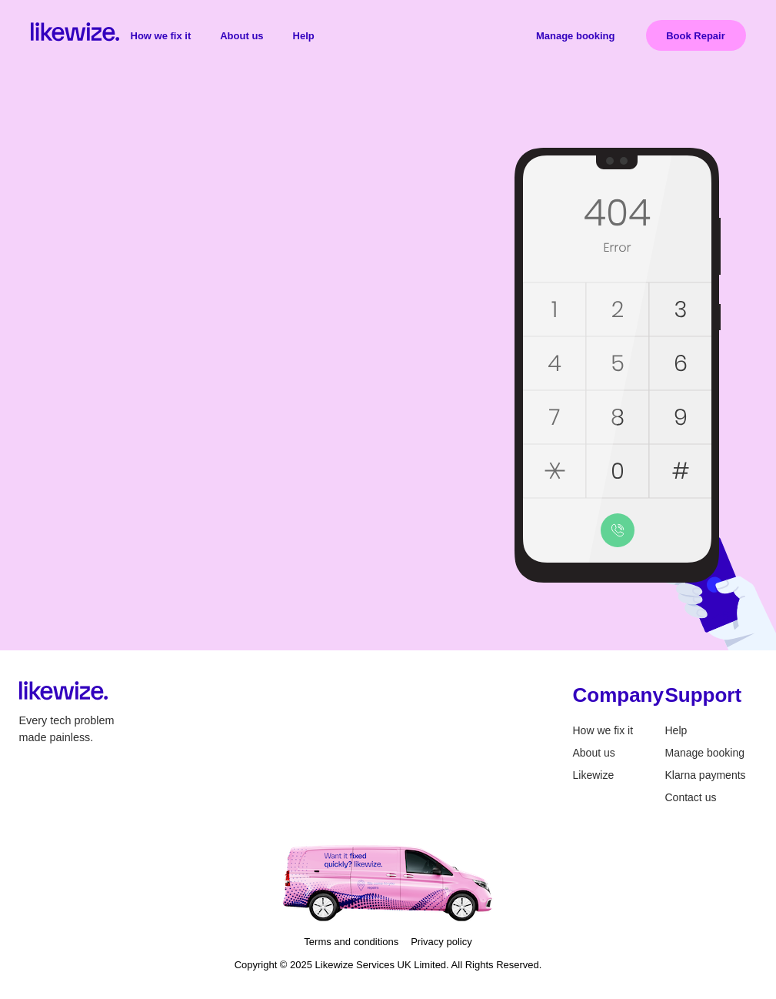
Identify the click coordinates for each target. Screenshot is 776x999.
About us (241, 36)
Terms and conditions (351, 941)
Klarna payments (705, 775)
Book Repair (695, 36)
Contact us (691, 797)
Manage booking (575, 36)
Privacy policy (441, 941)
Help (304, 36)
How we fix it (161, 36)
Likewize (593, 775)
